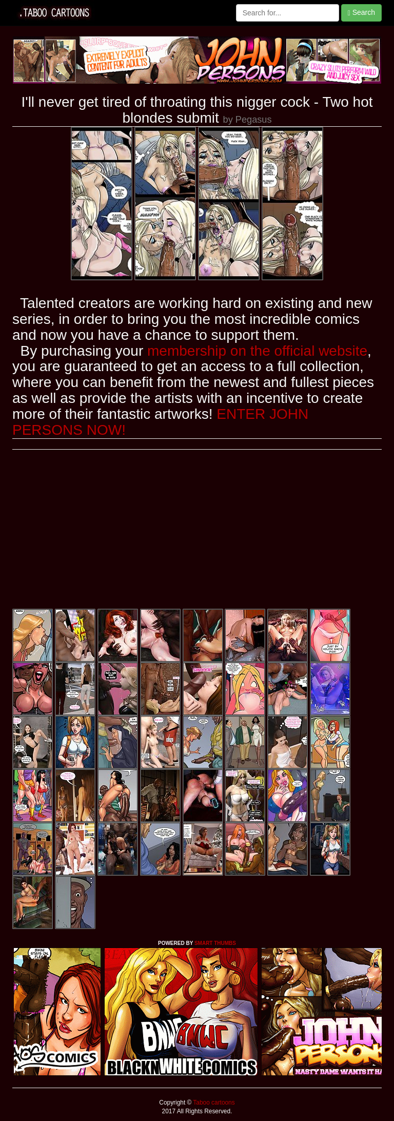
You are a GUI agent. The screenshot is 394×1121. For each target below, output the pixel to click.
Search (361, 12)
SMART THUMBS (215, 943)
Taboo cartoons (212, 1102)
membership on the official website (257, 351)
